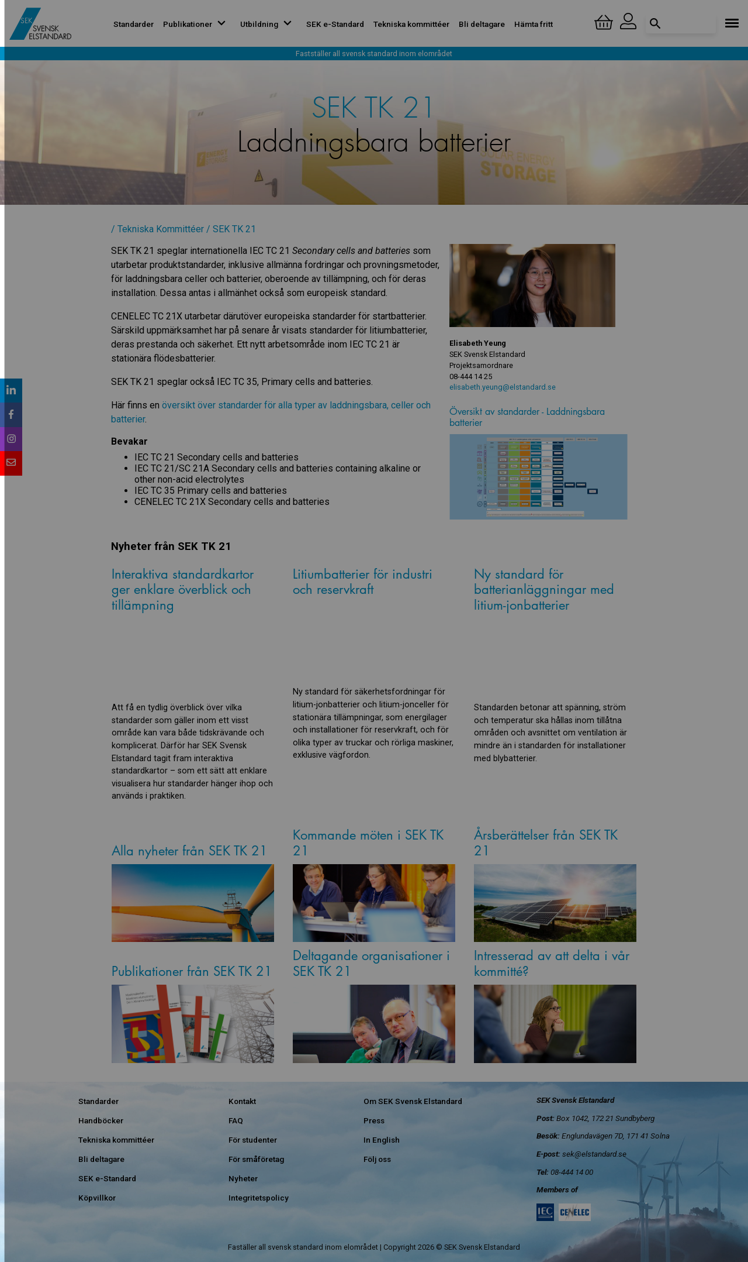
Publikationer (197, 24)
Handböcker (100, 1120)
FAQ (235, 1120)
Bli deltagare (482, 24)
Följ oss (377, 1159)
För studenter (252, 1139)
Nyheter (243, 1178)
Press (374, 1120)
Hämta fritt (533, 24)
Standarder (133, 24)
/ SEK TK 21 (231, 229)
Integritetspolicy (258, 1197)
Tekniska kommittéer (411, 24)
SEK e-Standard (335, 24)
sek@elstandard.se (594, 1153)
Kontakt (242, 1101)
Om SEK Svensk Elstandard (412, 1101)
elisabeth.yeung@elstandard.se (502, 387)
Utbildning (268, 24)
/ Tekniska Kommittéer (157, 229)
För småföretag (256, 1159)
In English (381, 1139)
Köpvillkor (97, 1197)
